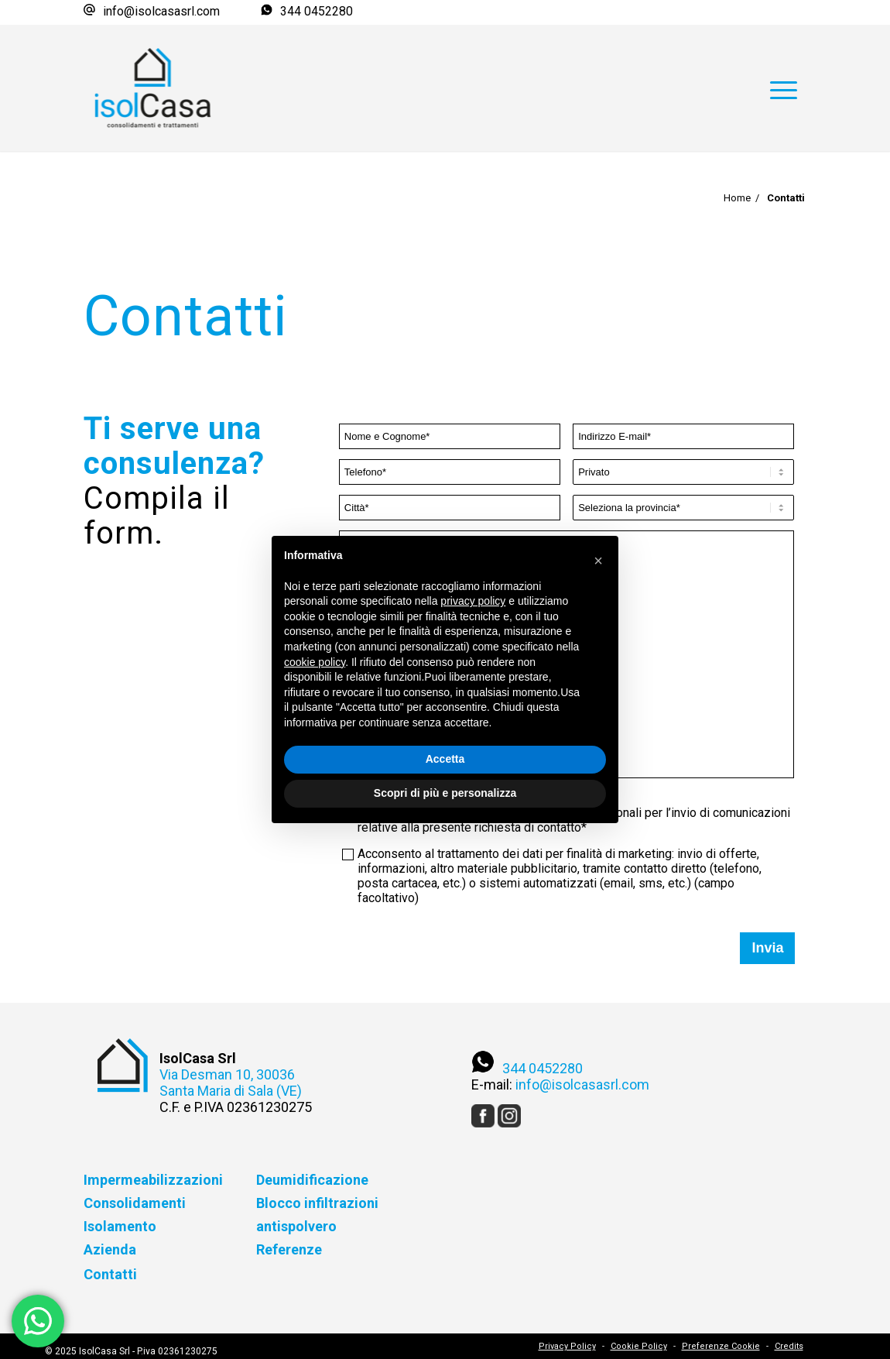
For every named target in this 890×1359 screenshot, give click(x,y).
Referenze (289, 1249)
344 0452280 (316, 11)
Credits (789, 1346)
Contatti (110, 1274)
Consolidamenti (135, 1203)
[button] (598, 560)
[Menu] (783, 59)
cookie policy (314, 662)
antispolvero (296, 1226)
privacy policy (472, 601)
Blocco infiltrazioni (317, 1203)
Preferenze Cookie (721, 1346)
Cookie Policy (639, 1346)
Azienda (110, 1249)
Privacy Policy (567, 1346)
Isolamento (120, 1226)
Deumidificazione (312, 1180)
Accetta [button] (445, 759)
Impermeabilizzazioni (153, 1180)
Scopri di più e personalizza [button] (445, 793)
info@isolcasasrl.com (161, 11)
